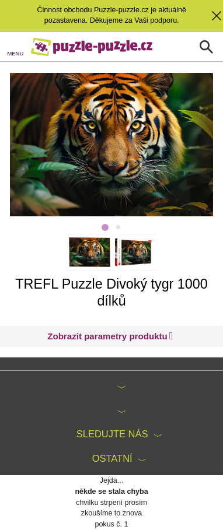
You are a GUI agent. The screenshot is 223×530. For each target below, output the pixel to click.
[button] (110, 336)
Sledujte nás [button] (112, 434)
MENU (16, 53)
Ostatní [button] (112, 458)
